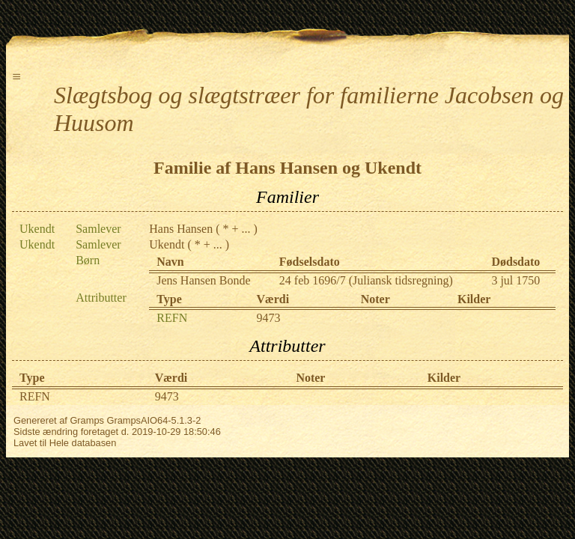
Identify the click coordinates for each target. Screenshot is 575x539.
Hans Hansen (181, 228)
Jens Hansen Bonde (203, 280)
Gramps (87, 420)
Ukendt (166, 244)
